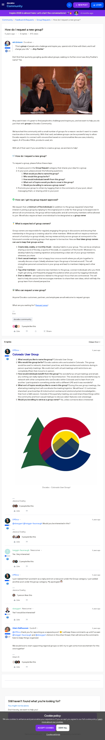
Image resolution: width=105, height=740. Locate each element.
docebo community (22, 319)
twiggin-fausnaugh (20, 550)
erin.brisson (17, 42)
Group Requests (44, 20)
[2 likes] (23, 506)
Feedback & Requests (24, 20)
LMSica (15, 350)
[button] (3, 5)
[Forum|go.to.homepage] (15, 5)
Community (7, 20)
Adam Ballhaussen (20, 628)
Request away (42, 305)
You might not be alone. (18, 706)
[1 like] (22, 595)
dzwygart (16, 608)
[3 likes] (24, 326)
